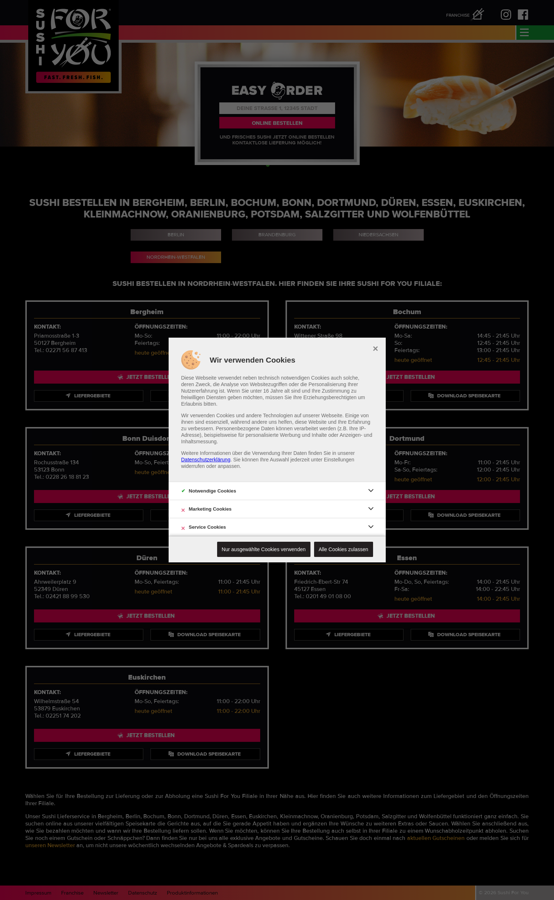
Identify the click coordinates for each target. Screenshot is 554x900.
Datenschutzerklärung (206, 459)
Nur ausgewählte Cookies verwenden (264, 549)
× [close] (375, 347)
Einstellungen (339, 459)
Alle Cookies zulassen (343, 549)
